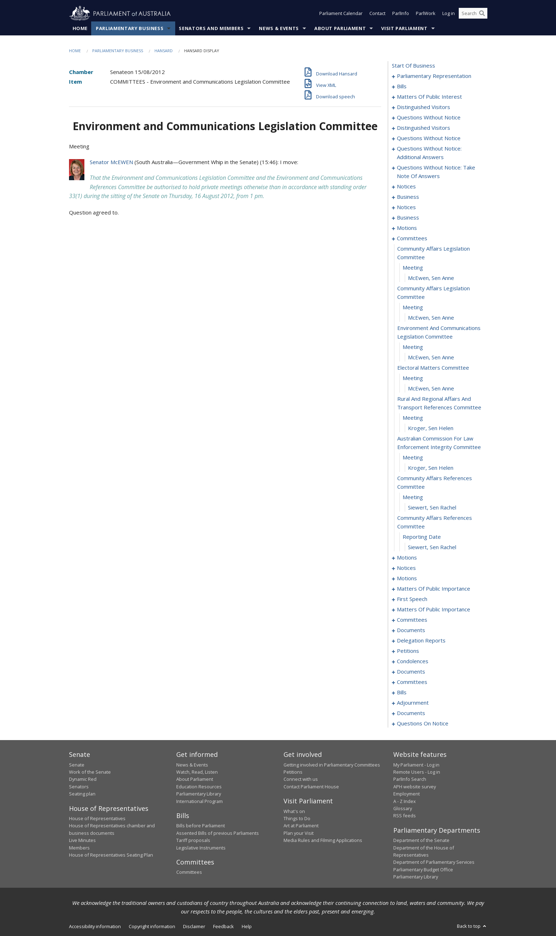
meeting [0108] (413, 457)
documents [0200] (411, 713)
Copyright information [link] (152, 926)
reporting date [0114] (422, 537)
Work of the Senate (90, 772)
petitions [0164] (408, 651)
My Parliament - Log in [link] (416, 765)
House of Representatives (97, 818)
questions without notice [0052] (429, 117)
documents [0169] (411, 671)
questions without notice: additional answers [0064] (429, 153)
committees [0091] (412, 238)
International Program (199, 801)
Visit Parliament (404, 28)
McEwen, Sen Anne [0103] (431, 388)
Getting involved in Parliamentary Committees (332, 765)
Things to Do (297, 818)
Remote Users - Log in (416, 772)
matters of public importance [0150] (433, 609)
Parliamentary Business (129, 28)
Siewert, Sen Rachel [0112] (432, 507)
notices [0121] (406, 568)
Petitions (293, 772)
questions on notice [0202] (422, 723)
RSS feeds (404, 816)
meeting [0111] (413, 497)
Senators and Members (211, 28)
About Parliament (340, 28)
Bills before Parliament (200, 826)
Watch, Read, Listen (197, 772)
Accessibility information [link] (95, 926)
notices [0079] (406, 207)
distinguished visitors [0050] (423, 107)
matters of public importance (433, 588)
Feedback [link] (223, 926)
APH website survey (414, 786)
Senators (79, 786)
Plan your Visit (299, 833)
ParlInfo (400, 13)
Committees (189, 872)
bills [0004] (402, 86)
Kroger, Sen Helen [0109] (430, 468)
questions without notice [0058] (429, 138)
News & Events (279, 28)
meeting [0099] (413, 347)
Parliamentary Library (198, 794)
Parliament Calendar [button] (341, 13)
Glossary (402, 808)
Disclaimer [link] (194, 926)
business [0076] (408, 197)
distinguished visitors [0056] (423, 128)
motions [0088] (407, 228)
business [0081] (408, 217)
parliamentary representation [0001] (434, 76)
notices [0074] (406, 186)
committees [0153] (412, 620)
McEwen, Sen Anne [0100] (431, 357)
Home (80, 28)
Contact (377, 13)
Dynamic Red (83, 779)
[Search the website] (473, 13)
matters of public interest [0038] (429, 96)
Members (79, 847)
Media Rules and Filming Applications (323, 840)
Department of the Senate (421, 840)
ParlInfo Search (409, 779)
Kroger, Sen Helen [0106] (430, 428)
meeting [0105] (413, 418)
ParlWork (426, 13)
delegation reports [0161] (421, 640)
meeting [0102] (413, 378)
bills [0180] (402, 692)
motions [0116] (407, 557)
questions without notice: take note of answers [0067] (436, 172)
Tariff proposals (193, 840)
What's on (294, 811)
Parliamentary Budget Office (423, 869)
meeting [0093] (413, 267)
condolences (412, 661)
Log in (448, 13)
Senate (76, 765)
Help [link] (247, 926)
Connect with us (301, 779)
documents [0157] (411, 630)
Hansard (163, 50)
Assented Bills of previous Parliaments (217, 833)
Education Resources (199, 786)
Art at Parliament (301, 826)
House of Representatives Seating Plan (111, 855)
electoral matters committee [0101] (433, 367)
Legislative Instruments (201, 847)
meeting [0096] (413, 307)
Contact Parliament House (311, 786)
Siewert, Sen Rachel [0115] (432, 547)
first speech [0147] (412, 599)
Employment (406, 794)
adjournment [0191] (413, 702)
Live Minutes (82, 840)
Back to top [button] (472, 926)
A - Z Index (404, 801)
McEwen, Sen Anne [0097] (431, 317)
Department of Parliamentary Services (433, 862)
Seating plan (82, 794)
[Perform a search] (482, 13)
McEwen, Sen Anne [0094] (431, 278)
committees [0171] (412, 682)
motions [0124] (407, 578)
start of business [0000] (413, 65)
